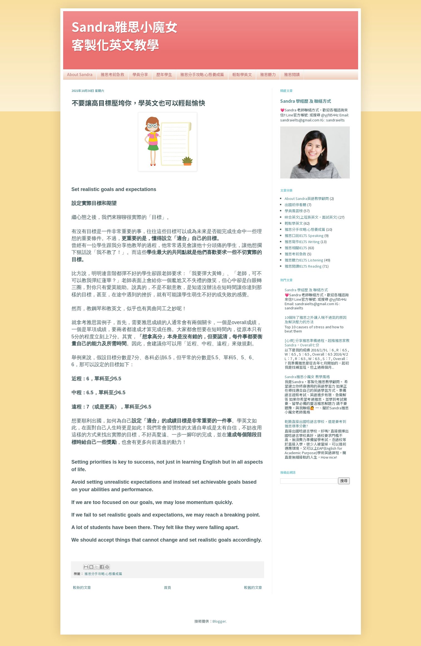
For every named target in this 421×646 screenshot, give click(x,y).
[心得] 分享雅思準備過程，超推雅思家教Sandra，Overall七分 (317, 343)
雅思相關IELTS (296, 247)
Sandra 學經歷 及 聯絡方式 (305, 101)
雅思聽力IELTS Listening (304, 260)
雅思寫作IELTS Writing (302, 241)
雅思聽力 (268, 74)
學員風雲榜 (294, 210)
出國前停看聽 (295, 204)
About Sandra (79, 74)
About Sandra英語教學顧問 (307, 198)
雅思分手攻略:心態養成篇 (202, 74)
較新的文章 (82, 587)
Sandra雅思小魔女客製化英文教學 (125, 35)
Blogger (219, 621)
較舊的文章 (253, 587)
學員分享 (140, 74)
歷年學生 (164, 74)
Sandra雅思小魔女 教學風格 (307, 376)
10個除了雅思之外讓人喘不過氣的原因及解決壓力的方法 (315, 319)
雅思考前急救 (112, 74)
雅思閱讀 (292, 74)
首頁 (167, 587)
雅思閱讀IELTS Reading (303, 266)
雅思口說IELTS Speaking (304, 235)
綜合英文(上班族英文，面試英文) (311, 217)
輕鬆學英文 (242, 74)
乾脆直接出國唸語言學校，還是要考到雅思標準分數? (315, 424)
